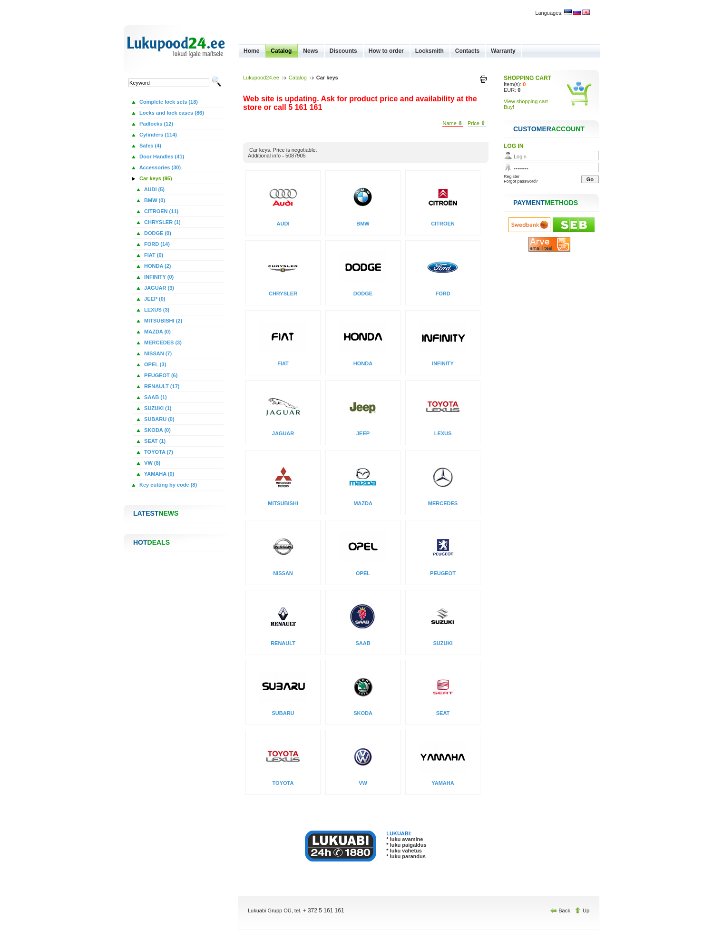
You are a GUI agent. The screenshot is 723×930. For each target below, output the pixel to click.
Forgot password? (521, 181)
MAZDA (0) (157, 331)
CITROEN (443, 223)
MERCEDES (443, 503)
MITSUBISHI (283, 503)
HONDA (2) (157, 266)
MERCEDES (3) (162, 342)
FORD (442, 293)
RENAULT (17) (161, 386)
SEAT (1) (154, 441)
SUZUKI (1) (157, 408)
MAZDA (362, 503)
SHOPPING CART (527, 78)
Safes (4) (149, 145)
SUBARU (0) (159, 419)
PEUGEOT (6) (160, 375)
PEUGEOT (443, 573)
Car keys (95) (155, 178)
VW (363, 783)
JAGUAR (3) (158, 288)
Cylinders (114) (157, 134)
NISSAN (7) (157, 353)
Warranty (503, 51)
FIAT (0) (153, 255)
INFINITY (443, 363)
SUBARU (283, 713)
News (310, 51)
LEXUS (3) (156, 310)
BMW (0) (154, 200)
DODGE (362, 293)
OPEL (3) (154, 364)
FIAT (283, 363)
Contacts (467, 51)
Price (477, 123)
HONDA (362, 363)
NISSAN (283, 573)
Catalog (281, 51)
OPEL (363, 573)
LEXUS (443, 433)
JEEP (363, 433)
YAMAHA (442, 783)
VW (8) (151, 463)
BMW (363, 223)
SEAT (443, 713)
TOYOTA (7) (158, 452)
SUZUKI (443, 643)
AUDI (283, 223)
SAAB (362, 643)
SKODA (362, 713)
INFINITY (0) (158, 277)
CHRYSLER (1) (162, 222)
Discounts (343, 51)
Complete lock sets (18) (168, 102)
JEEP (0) (154, 299)
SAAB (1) (155, 397)
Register (512, 176)
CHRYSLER (283, 293)
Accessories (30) (159, 167)
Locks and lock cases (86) (171, 113)
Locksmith (429, 51)
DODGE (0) (157, 233)
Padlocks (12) (155, 124)
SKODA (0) (157, 430)
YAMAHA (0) (158, 474)
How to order (386, 51)
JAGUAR (283, 433)
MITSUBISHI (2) (162, 320)
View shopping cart (526, 101)
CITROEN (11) (160, 211)
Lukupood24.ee (261, 77)
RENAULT (283, 643)
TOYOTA (283, 783)
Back (561, 910)
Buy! (509, 107)
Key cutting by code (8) (167, 485)
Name (452, 123)
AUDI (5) (154, 189)
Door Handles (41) (161, 156)
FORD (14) (156, 244)
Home (251, 51)
